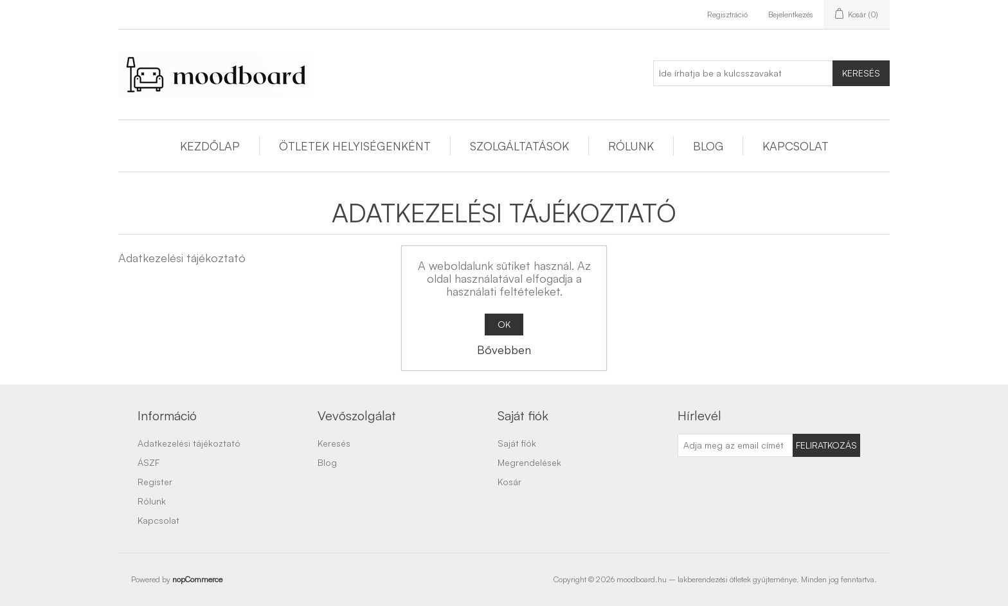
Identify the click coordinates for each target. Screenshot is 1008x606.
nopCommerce (197, 579)
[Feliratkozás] (735, 445)
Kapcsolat (795, 146)
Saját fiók (517, 443)
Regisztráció (727, 14)
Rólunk (631, 146)
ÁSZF (148, 462)
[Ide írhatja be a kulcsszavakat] (743, 73)
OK (504, 324)
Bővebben (504, 350)
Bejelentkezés (790, 14)
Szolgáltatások (519, 146)
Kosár (509, 481)
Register (155, 481)
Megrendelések (529, 462)
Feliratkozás (826, 445)
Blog (708, 146)
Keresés (861, 72)
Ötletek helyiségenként (355, 146)
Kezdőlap (210, 146)
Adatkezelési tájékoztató (189, 443)
